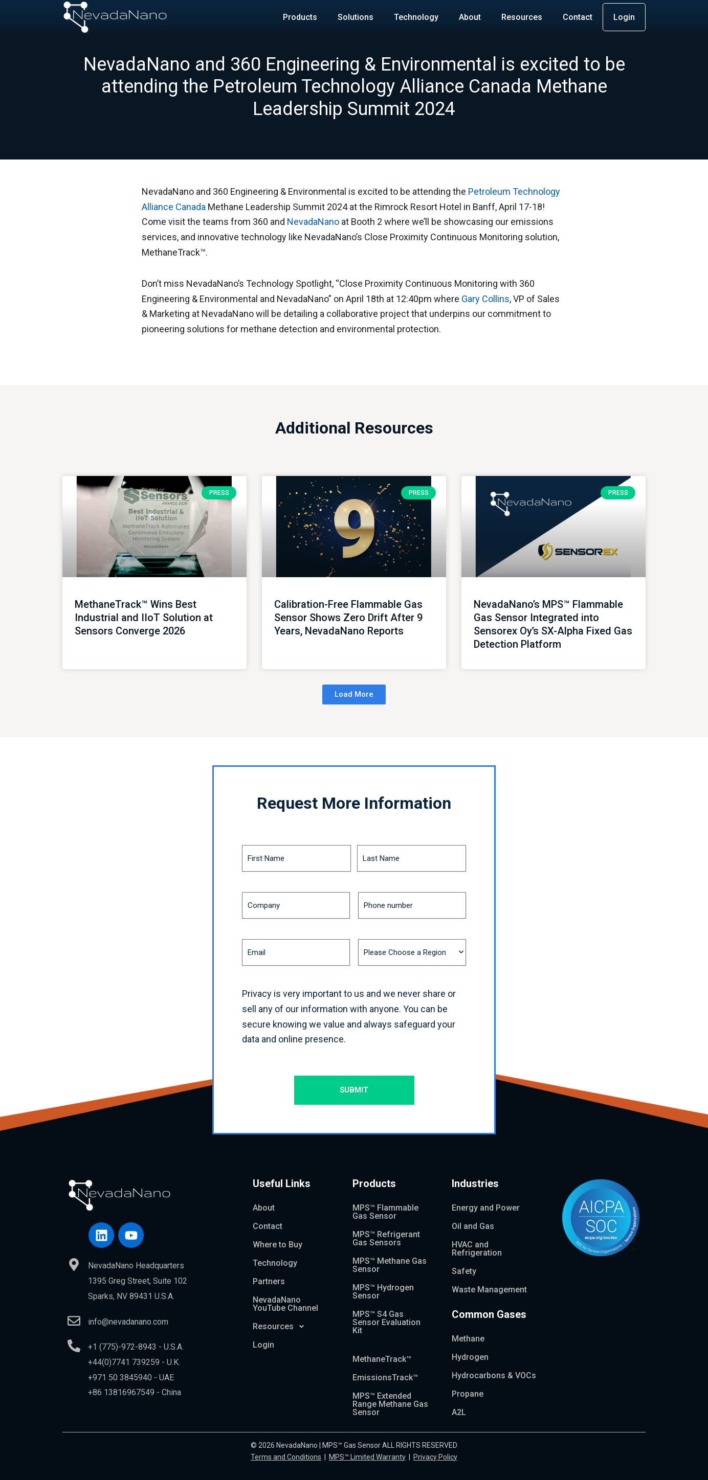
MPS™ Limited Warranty (367, 1457)
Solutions (355, 17)
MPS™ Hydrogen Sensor (383, 1292)
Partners (269, 1281)
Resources (521, 17)
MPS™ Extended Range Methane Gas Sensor (390, 1404)
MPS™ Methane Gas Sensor (389, 1265)
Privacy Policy (435, 1457)
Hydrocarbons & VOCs (494, 1375)
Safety (464, 1271)
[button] (354, 694)
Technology (416, 17)
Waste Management (489, 1289)
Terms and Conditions (286, 1457)
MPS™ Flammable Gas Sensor (385, 1212)
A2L (459, 1412)
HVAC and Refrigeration (477, 1249)
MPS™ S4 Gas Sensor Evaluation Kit (386, 1322)
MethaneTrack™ (381, 1359)
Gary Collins (485, 298)
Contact (577, 17)
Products (300, 17)
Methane (468, 1339)
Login (624, 17)
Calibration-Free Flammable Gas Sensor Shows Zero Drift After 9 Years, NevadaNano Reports (348, 617)
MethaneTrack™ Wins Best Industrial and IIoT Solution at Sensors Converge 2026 (144, 617)
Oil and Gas (473, 1226)
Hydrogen (470, 1357)
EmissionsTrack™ (385, 1377)
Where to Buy (277, 1244)
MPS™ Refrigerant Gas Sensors (386, 1238)
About (470, 17)
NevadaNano (313, 221)
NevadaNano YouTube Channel (285, 1304)
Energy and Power (486, 1208)
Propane (467, 1394)
